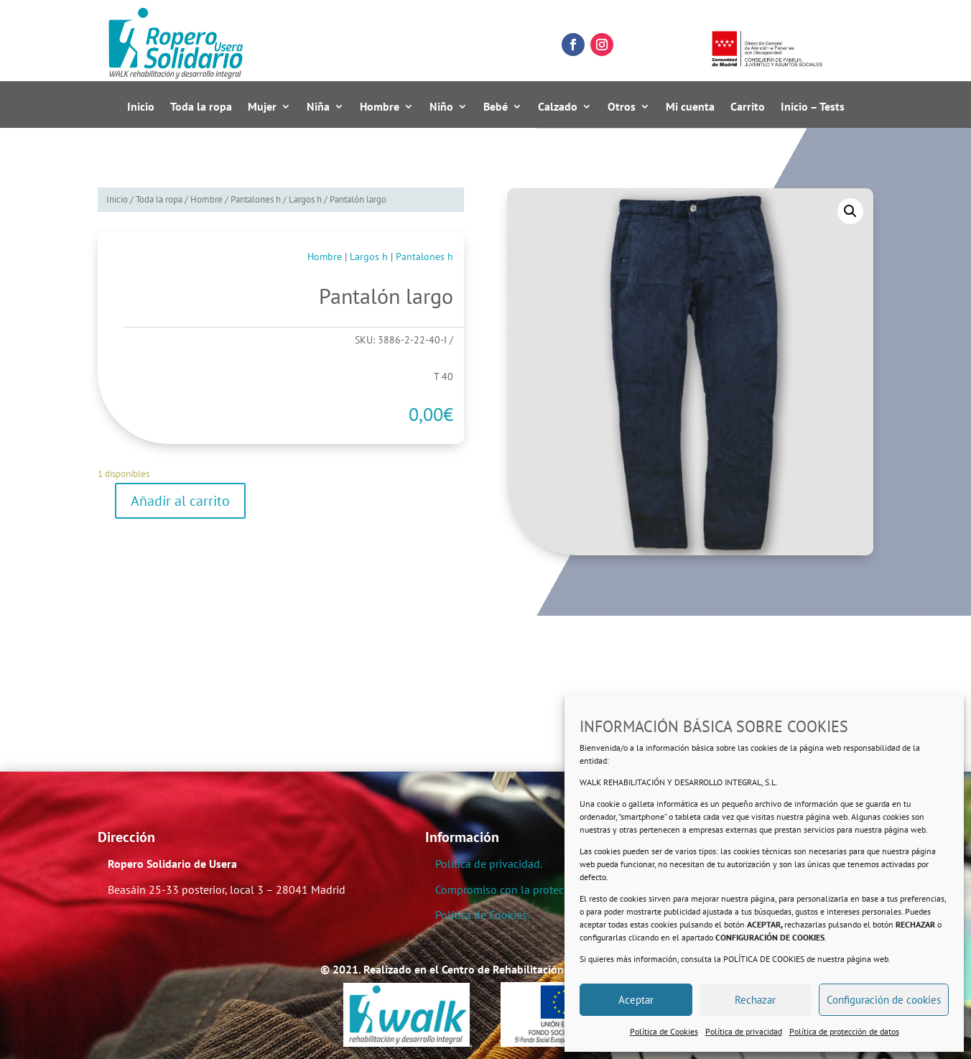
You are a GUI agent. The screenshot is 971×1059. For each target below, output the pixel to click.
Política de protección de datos (844, 1031)
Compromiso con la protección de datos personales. (562, 889)
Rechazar (755, 1000)
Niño (441, 107)
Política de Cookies (664, 1031)
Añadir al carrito (180, 500)
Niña (318, 107)
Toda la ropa (201, 107)
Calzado (557, 107)
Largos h (305, 199)
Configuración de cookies (884, 1000)
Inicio (140, 107)
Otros (622, 107)
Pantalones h (256, 199)
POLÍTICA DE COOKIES (763, 958)
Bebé (495, 107)
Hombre (379, 107)
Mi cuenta (690, 107)
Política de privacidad (743, 1031)
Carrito (747, 107)
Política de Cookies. (482, 914)
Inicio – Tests (813, 107)
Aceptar (636, 1000)
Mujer (262, 107)
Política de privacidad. (488, 863)
